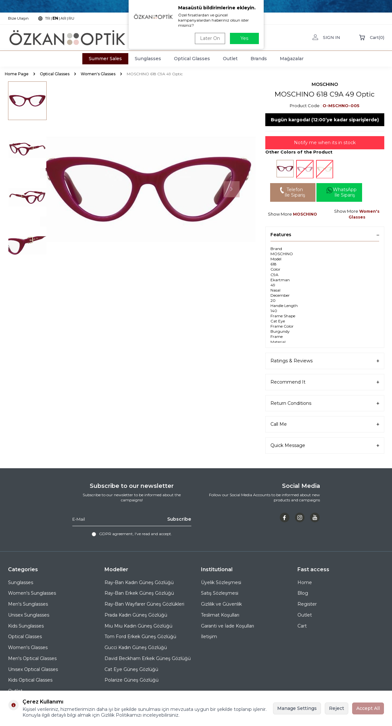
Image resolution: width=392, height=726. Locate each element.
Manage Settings (297, 708)
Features (324, 234)
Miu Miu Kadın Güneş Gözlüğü (138, 626)
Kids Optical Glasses (30, 680)
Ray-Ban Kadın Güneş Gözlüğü (139, 582)
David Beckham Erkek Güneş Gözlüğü (148, 658)
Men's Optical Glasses (32, 658)
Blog (302, 593)
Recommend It (324, 382)
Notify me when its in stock (325, 142)
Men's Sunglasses (28, 604)
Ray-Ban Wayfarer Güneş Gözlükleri (144, 604)
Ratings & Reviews (324, 361)
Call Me (324, 424)
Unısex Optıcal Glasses (33, 669)
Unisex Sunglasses (28, 615)
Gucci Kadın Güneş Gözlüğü (136, 647)
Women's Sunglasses (32, 593)
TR (47, 18)
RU (71, 18)
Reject (336, 708)
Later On (210, 38)
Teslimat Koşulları (220, 615)
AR (63, 18)
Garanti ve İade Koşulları (227, 626)
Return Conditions (324, 403)
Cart (302, 626)
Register (307, 604)
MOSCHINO (325, 84)
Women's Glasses (98, 73)
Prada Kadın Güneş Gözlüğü (136, 615)
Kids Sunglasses (26, 626)
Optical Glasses (192, 58)
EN (55, 18)
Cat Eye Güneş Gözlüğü (131, 669)
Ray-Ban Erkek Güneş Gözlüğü (139, 593)
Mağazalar (292, 58)
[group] (148, 189)
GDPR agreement (116, 533)
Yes (244, 38)
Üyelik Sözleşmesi (221, 582)
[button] (231, 189)
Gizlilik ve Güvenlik (221, 604)
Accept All (368, 708)
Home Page (17, 73)
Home (304, 582)
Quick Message (324, 445)
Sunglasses (148, 58)
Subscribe (179, 519)
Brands (259, 58)
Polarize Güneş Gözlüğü (132, 680)
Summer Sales (105, 58)
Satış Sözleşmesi (219, 593)
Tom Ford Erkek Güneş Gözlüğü (140, 636)
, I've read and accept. (132, 533)
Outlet (230, 58)
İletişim (209, 636)
